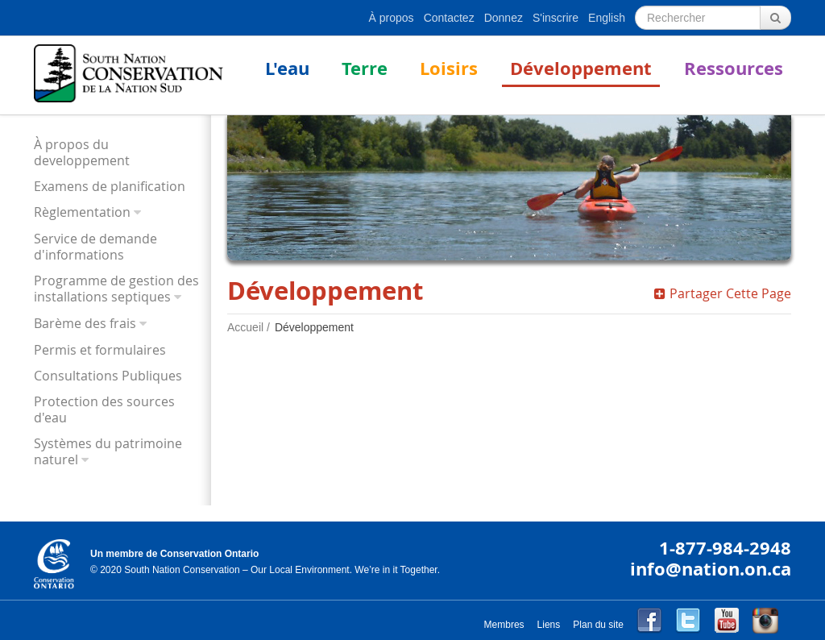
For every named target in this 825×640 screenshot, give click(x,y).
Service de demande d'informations (95, 247)
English (606, 17)
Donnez (503, 17)
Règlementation (82, 212)
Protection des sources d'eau (104, 409)
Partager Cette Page (722, 293)
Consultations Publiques (108, 376)
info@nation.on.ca (710, 568)
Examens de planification (109, 186)
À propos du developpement (82, 152)
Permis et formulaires (100, 350)
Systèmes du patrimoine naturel (108, 451)
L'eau (287, 68)
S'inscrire (555, 17)
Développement (581, 68)
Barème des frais (85, 323)
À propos (391, 17)
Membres (504, 624)
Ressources (733, 68)
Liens (549, 624)
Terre (365, 68)
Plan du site (598, 624)
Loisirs (449, 68)
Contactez (449, 17)
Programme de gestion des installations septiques (116, 288)
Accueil (245, 327)
